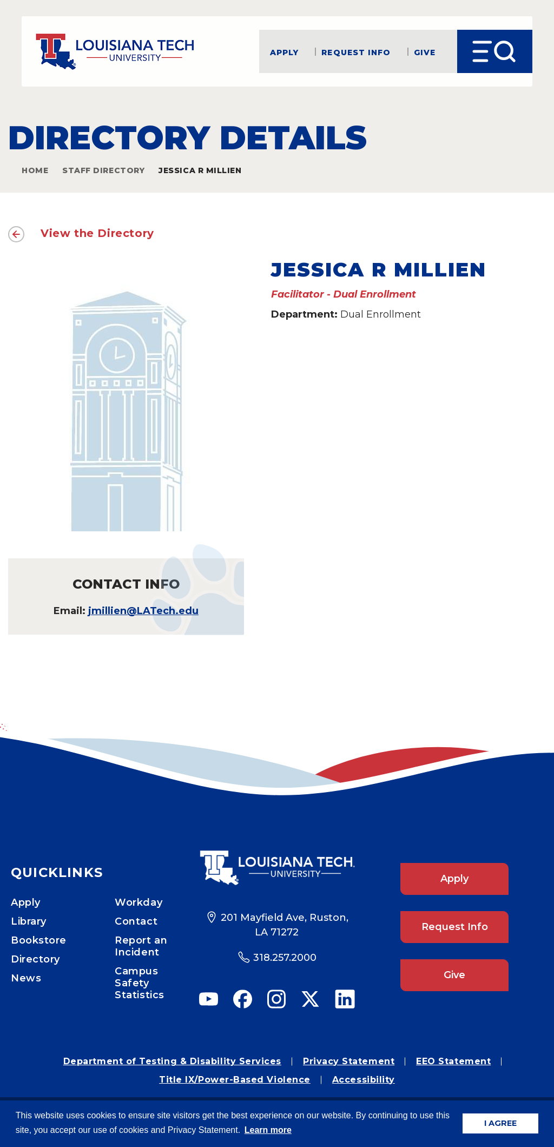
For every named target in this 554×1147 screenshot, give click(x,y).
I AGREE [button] (500, 1123)
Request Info (356, 51)
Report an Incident (141, 946)
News (26, 978)
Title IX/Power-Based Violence (235, 1080)
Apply (284, 51)
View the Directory (97, 233)
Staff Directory (103, 170)
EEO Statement (453, 1061)
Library (29, 921)
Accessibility (363, 1080)
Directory (35, 959)
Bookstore (39, 940)
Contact (136, 921)
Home (35, 170)
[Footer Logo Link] (277, 867)
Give (425, 51)
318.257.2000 (284, 958)
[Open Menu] (494, 51)
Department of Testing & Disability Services (172, 1061)
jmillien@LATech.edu (143, 611)
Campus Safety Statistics (139, 983)
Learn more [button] (268, 1130)
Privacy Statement (348, 1061)
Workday (138, 902)
